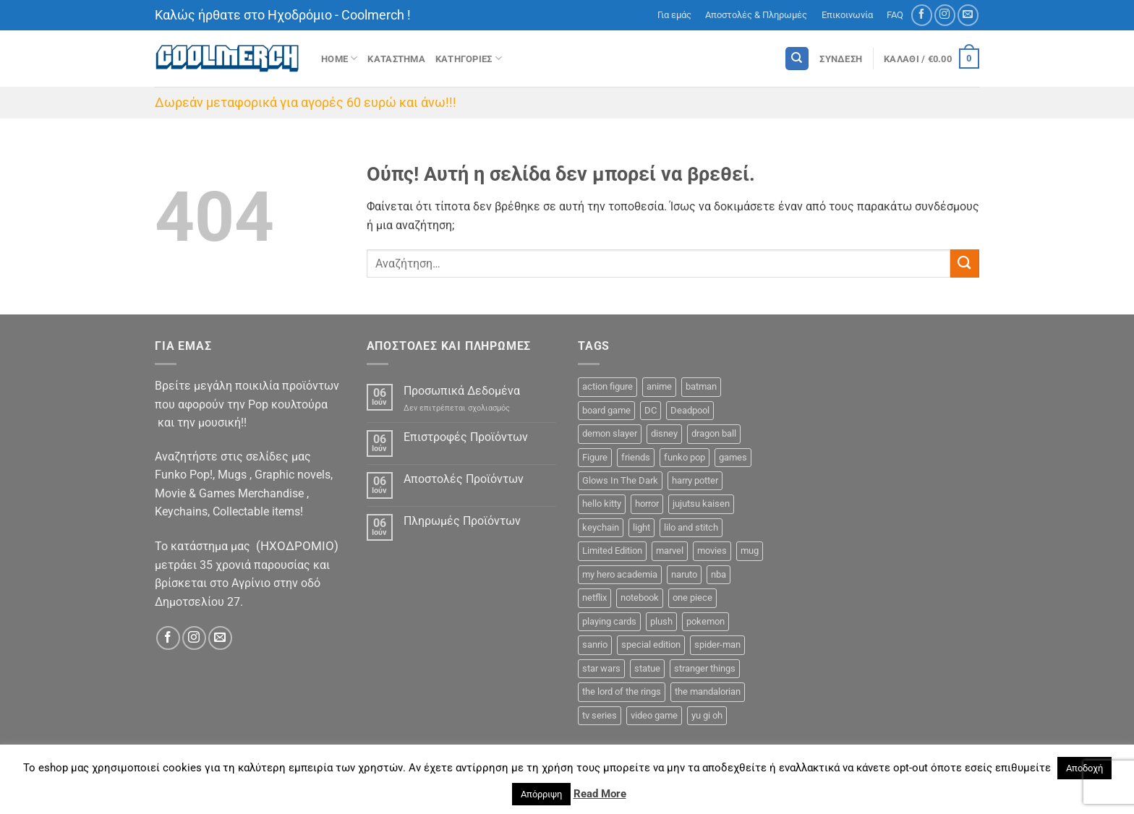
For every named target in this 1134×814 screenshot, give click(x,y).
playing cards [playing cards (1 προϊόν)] (609, 621)
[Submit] (964, 263)
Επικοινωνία (847, 14)
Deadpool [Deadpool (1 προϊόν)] (689, 410)
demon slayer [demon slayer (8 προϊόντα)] (609, 433)
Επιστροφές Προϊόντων (466, 437)
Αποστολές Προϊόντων (464, 479)
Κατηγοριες (468, 58)
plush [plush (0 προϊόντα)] (661, 621)
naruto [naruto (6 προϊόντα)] (684, 574)
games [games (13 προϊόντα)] (733, 457)
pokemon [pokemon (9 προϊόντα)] (705, 621)
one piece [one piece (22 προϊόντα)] (692, 597)
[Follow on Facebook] (921, 14)
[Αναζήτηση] (797, 59)
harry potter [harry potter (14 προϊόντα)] (695, 480)
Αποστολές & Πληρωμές (756, 14)
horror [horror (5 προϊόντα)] (647, 503)
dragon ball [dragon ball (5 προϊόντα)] (713, 433)
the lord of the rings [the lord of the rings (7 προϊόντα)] (621, 691)
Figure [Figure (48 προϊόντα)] (595, 457)
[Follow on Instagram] (944, 14)
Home (339, 58)
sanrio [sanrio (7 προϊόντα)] (595, 644)
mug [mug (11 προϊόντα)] (750, 550)
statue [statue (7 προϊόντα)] (647, 668)
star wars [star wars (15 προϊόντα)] (601, 668)
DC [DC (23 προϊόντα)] (650, 410)
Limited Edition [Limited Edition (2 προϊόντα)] (612, 550)
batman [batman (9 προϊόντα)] (701, 386)
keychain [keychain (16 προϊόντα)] (600, 527)
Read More (600, 793)
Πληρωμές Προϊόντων (462, 521)
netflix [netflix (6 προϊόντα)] (594, 597)
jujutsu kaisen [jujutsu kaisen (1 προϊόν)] (701, 503)
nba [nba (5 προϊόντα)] (718, 574)
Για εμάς (674, 14)
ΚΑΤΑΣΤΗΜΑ (396, 58)
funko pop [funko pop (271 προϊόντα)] (684, 457)
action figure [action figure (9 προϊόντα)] (607, 386)
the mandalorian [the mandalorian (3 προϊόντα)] (708, 691)
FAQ (895, 14)
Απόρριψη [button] (541, 794)
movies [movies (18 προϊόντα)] (712, 550)
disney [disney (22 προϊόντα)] (664, 433)
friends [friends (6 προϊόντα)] (635, 457)
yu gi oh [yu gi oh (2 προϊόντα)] (706, 715)
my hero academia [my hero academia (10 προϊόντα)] (619, 574)
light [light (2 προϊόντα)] (641, 527)
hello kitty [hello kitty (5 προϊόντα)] (601, 503)
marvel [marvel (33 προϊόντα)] (669, 550)
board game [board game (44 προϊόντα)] (606, 410)
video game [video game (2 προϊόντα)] (654, 715)
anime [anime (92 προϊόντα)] (659, 386)
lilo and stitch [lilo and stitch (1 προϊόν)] (691, 527)
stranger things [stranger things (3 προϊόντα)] (705, 668)
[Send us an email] (968, 14)
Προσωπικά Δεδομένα (462, 391)
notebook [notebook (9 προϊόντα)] (640, 597)
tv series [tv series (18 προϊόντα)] (599, 715)
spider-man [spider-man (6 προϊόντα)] (717, 644)
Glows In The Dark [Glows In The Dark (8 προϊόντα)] (620, 480)
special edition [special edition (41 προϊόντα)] (651, 644)
